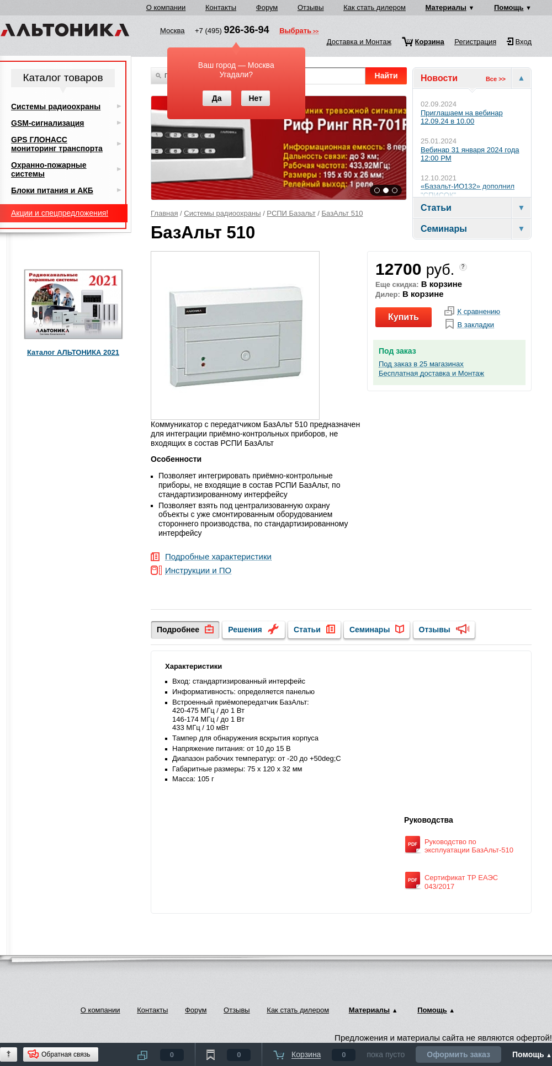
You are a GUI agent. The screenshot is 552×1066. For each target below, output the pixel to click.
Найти (386, 75)
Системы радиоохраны (222, 213)
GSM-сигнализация (47, 123)
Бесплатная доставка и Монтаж (431, 373)
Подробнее (178, 629)
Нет (255, 98)
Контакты (220, 7)
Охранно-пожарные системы (49, 169)
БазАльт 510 (342, 213)
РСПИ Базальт (291, 213)
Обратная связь (65, 1054)
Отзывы (311, 7)
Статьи (307, 629)
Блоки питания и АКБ (52, 190)
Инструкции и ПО (198, 570)
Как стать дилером (374, 7)
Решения (245, 629)
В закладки (475, 325)
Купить (403, 317)
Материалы (446, 7)
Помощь (508, 7)
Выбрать (295, 31)
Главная (164, 213)
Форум (267, 7)
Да (217, 98)
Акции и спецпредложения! (59, 213)
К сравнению (478, 311)
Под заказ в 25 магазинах (421, 364)
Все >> (496, 79)
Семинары (369, 629)
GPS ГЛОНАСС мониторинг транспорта (57, 144)
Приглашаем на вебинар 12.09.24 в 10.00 (462, 117)
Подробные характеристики (218, 557)
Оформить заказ (458, 1054)
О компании (166, 7)
